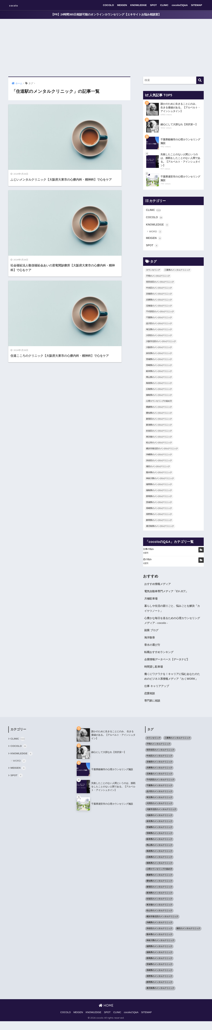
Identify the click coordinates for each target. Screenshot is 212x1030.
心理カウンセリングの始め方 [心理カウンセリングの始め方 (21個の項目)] (159, 402)
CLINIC (164, 5)
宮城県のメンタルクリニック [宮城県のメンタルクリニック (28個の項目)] (159, 360)
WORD (155, 233)
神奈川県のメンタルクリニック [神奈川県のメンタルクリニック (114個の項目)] (160, 480)
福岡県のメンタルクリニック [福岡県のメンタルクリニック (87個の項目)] (159, 485)
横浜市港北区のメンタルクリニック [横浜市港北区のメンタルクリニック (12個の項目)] (162, 450)
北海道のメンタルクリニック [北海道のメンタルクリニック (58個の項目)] (159, 307)
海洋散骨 (150, 639)
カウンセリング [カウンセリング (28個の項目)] (153, 271)
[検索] (200, 80)
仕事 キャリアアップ (157, 694)
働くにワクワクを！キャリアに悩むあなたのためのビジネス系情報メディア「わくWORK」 (172, 682)
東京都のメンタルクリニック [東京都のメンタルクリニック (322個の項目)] (159, 438)
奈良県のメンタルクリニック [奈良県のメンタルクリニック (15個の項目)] (159, 354)
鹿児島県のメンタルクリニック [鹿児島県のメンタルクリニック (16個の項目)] (160, 527)
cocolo (16, 5)
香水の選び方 (152, 647)
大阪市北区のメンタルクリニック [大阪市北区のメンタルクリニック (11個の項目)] (161, 343)
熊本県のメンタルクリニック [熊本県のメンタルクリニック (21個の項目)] (159, 474)
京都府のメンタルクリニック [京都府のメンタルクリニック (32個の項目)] (159, 295)
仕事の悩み (148, 550)
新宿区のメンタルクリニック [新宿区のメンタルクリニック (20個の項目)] (159, 420)
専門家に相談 (152, 709)
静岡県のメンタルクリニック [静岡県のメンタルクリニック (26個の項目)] (159, 521)
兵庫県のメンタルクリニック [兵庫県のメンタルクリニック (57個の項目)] (159, 301)
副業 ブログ (151, 632)
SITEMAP (196, 5)
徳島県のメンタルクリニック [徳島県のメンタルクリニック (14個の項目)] (159, 396)
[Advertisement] (106, 48)
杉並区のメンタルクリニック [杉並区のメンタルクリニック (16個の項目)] (159, 432)
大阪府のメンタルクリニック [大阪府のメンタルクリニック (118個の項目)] (159, 348)
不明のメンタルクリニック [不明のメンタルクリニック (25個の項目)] (158, 277)
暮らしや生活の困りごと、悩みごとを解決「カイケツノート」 (171, 610)
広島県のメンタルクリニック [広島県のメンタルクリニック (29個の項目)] (159, 390)
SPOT (153, 5)
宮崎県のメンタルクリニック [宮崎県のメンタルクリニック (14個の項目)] (159, 366)
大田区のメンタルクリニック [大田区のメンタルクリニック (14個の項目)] (159, 337)
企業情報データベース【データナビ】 (168, 662)
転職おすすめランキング (159, 654)
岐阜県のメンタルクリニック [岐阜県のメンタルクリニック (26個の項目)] (159, 372)
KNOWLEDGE (138, 5)
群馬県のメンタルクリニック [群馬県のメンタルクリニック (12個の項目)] (159, 497)
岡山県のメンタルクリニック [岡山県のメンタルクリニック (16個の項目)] (159, 378)
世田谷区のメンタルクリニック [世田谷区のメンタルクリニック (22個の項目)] (160, 283)
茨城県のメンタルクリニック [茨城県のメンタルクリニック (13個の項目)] (159, 503)
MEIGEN (122, 5)
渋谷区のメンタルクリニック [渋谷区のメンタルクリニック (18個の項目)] (159, 462)
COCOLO (108, 5)
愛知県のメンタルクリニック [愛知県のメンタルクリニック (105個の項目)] (159, 414)
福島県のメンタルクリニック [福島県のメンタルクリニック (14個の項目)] (159, 491)
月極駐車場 (151, 600)
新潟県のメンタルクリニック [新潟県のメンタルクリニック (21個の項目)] (159, 426)
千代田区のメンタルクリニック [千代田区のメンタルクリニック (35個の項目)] (160, 313)
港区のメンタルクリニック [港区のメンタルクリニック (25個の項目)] (158, 468)
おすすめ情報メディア (158, 585)
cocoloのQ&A (180, 5)
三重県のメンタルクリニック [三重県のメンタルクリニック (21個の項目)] (177, 271)
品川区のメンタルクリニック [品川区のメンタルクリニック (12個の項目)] (159, 325)
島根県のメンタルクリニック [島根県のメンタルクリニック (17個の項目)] (159, 384)
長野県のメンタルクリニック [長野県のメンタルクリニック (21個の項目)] (159, 515)
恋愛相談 (150, 701)
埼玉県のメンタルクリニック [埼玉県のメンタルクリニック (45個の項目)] (159, 331)
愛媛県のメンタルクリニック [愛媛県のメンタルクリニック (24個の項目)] (159, 408)
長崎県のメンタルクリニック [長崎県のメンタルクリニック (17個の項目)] (159, 509)
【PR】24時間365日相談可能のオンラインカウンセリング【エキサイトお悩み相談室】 (106, 14)
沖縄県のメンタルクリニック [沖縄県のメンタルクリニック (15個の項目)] (159, 456)
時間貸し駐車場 (154, 669)
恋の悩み (147, 560)
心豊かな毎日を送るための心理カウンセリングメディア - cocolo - (172, 622)
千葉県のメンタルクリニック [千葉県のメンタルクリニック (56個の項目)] (159, 319)
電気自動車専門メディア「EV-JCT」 (167, 592)
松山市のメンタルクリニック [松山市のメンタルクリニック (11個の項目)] (159, 444)
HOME (106, 1014)
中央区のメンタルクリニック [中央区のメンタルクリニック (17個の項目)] (159, 289)
